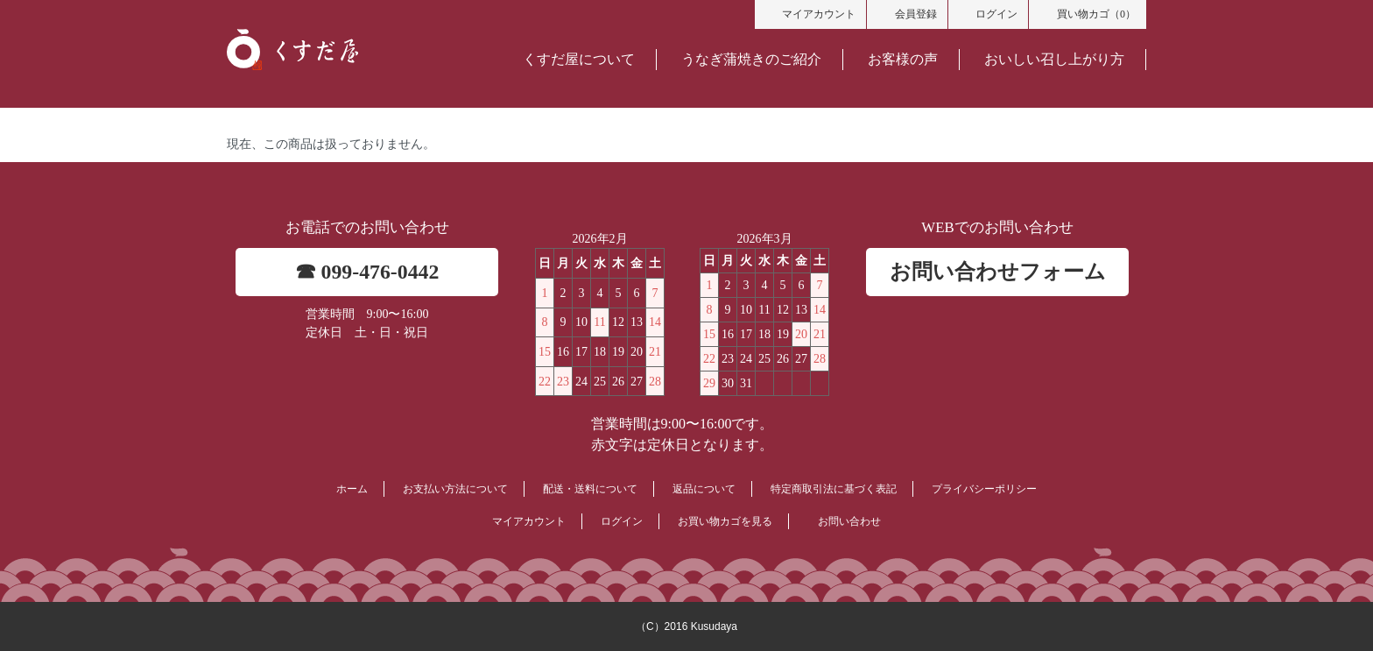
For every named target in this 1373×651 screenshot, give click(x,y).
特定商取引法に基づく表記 (834, 489)
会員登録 (907, 13)
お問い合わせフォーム (998, 271)
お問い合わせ (849, 521)
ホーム (352, 489)
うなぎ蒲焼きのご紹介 (751, 59)
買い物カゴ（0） (1087, 13)
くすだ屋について (579, 59)
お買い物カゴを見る (725, 521)
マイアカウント (810, 13)
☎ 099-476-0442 (367, 271)
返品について (704, 489)
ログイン (988, 13)
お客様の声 (903, 59)
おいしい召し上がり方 (1054, 59)
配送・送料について (590, 489)
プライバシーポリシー (984, 489)
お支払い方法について (455, 489)
